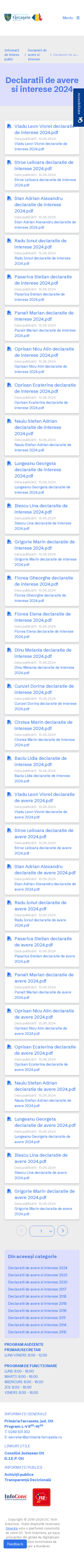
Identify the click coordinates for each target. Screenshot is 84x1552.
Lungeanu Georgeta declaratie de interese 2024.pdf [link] (38, 470)
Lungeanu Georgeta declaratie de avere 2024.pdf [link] (45, 1122)
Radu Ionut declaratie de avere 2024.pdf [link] (41, 906)
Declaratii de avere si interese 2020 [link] (37, 1282)
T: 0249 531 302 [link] (17, 1432)
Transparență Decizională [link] (27, 1480)
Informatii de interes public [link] (11, 54)
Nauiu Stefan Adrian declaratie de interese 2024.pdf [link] (38, 427)
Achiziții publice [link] (19, 1474)
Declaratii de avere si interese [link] (37, 54)
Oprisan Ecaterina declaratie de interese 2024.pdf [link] (45, 388)
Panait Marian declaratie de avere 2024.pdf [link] (44, 978)
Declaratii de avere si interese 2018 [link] (37, 1296)
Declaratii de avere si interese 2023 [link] (37, 1275)
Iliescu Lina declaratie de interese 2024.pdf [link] (41, 509)
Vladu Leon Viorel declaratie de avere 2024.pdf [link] (45, 797)
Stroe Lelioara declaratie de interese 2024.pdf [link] (44, 165)
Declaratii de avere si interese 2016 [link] (37, 1310)
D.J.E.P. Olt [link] (14, 1458)
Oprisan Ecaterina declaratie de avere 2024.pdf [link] (45, 1050)
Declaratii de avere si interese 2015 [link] (37, 1332)
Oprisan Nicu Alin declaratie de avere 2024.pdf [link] (44, 1014)
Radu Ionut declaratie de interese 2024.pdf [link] (41, 244)
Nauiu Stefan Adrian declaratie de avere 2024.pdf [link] (45, 1086)
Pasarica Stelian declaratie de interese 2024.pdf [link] (43, 280)
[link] (23, 18)
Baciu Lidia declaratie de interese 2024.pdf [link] (41, 761)
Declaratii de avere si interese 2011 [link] (36, 1317)
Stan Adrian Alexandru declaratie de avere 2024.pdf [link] (45, 869)
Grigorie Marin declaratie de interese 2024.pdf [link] (45, 545)
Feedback (15, 1544)
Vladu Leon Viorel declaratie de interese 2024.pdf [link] (45, 129)
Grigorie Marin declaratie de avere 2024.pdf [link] (45, 1194)
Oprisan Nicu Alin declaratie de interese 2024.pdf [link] (44, 352)
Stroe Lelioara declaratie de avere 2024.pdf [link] (44, 833)
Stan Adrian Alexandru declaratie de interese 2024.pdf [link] (39, 205)
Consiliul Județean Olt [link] (24, 1453)
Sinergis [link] (12, 1528)
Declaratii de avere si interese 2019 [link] (37, 1303)
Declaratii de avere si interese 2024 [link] (37, 1268)
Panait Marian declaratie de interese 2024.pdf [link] (44, 316)
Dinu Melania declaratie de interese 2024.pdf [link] (43, 653)
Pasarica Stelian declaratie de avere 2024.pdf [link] (43, 942)
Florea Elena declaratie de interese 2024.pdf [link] (43, 617)
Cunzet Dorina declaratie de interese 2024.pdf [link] (44, 689)
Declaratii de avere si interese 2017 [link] (37, 1289)
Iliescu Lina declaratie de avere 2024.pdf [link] (41, 1158)
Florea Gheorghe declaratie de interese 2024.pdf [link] (44, 581)
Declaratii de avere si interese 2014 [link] (37, 1325)
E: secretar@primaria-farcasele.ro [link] (33, 1437)
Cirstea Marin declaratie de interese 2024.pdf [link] (44, 725)
